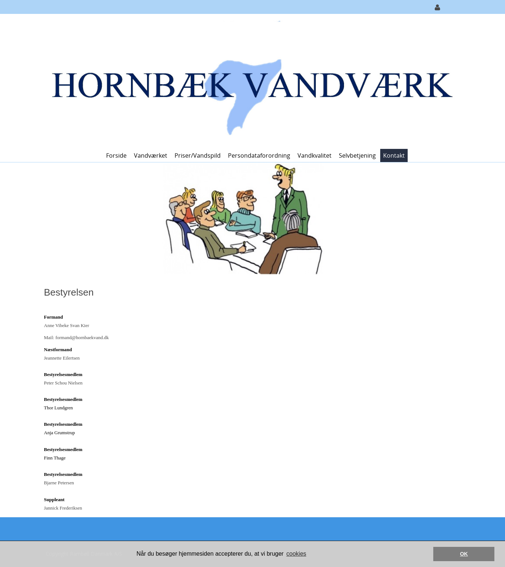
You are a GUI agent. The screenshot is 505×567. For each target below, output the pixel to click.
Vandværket (150, 155)
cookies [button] (296, 554)
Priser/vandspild (198, 155)
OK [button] (464, 554)
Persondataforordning (259, 155)
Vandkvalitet (315, 155)
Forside (116, 155)
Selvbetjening (357, 155)
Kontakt (394, 155)
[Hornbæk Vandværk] (250, 80)
